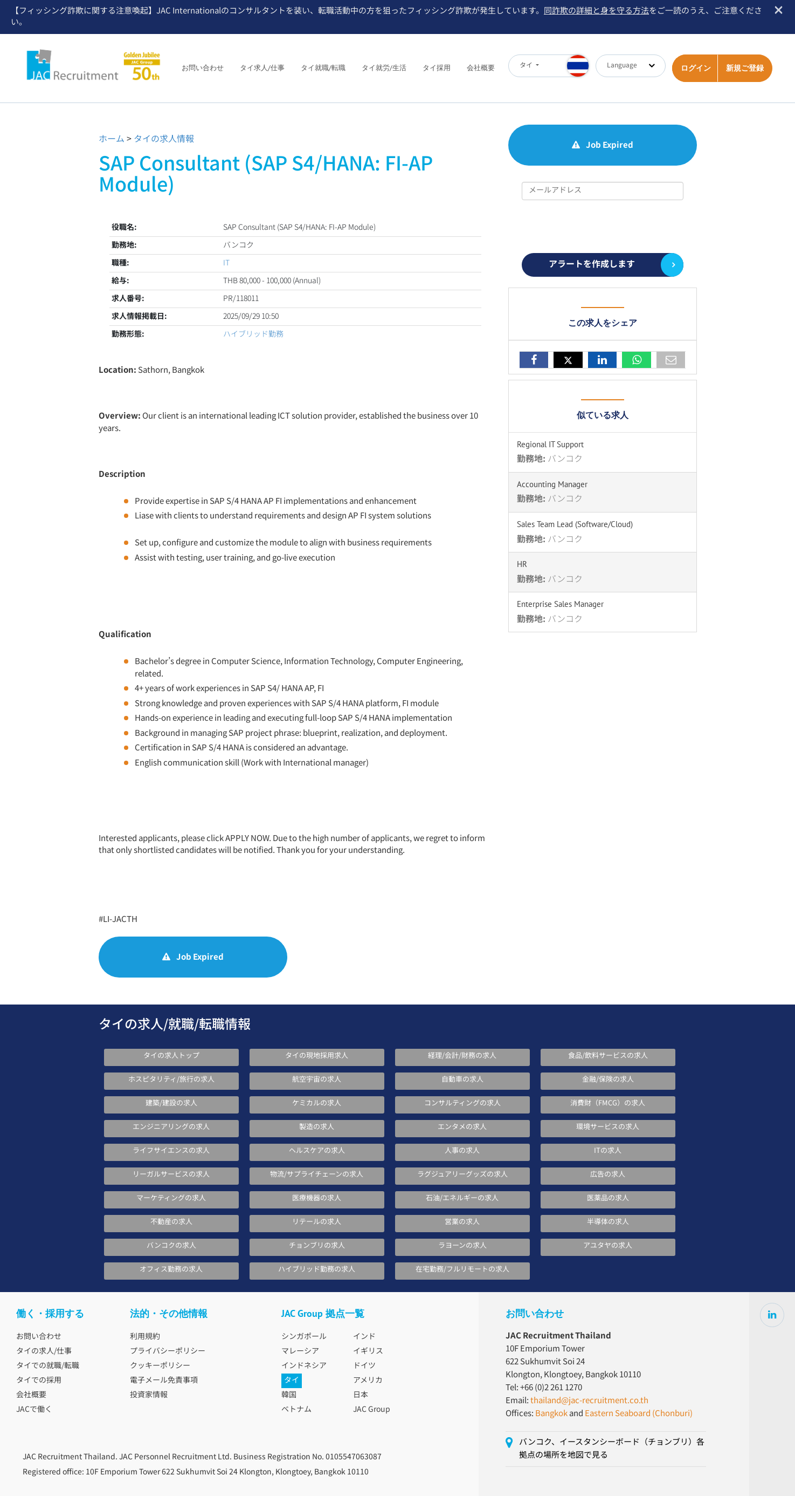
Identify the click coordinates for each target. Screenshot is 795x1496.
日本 (360, 1395)
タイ (291, 1380)
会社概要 (481, 67)
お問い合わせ (203, 67)
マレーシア (300, 1351)
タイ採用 (437, 67)
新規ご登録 (745, 68)
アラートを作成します (592, 264)
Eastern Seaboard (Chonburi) (639, 1413)
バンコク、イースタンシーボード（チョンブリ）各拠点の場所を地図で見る (611, 1449)
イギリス (368, 1351)
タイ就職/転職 (323, 67)
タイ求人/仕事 (262, 67)
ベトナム (296, 1409)
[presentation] (604, 227)
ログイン (696, 68)
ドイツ (364, 1366)
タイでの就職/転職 (47, 1366)
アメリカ (368, 1380)
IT (226, 263)
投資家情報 (149, 1395)
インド (364, 1337)
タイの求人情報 (164, 139)
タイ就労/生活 (384, 67)
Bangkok (551, 1413)
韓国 (288, 1395)
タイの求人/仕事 (44, 1351)
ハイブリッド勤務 (253, 334)
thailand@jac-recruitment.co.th (589, 1400)
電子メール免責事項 (164, 1380)
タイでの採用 (38, 1380)
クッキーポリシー (160, 1366)
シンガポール (304, 1337)
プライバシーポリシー (167, 1351)
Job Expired (193, 957)
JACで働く (34, 1409)
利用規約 (145, 1337)
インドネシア (304, 1366)
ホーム (112, 139)
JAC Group (371, 1409)
